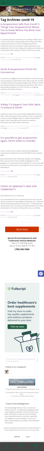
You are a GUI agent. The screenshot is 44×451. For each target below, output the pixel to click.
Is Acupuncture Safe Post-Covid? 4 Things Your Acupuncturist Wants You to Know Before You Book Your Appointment (20, 29)
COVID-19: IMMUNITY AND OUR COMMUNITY (18, 188)
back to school (12, 128)
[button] (41, 274)
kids (18, 128)
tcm (32, 95)
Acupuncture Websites (11, 428)
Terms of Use (25, 430)
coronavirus (4, 59)
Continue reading (6, 54)
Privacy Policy (34, 430)
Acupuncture (10, 57)
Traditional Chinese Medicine (23, 57)
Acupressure (10, 93)
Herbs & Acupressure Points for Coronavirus (18, 71)
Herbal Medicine (27, 93)
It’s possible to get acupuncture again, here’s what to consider (18, 139)
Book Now (22, 229)
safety (9, 59)
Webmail (17, 437)
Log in (28, 437)
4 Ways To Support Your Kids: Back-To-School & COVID (20, 106)
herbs (29, 95)
